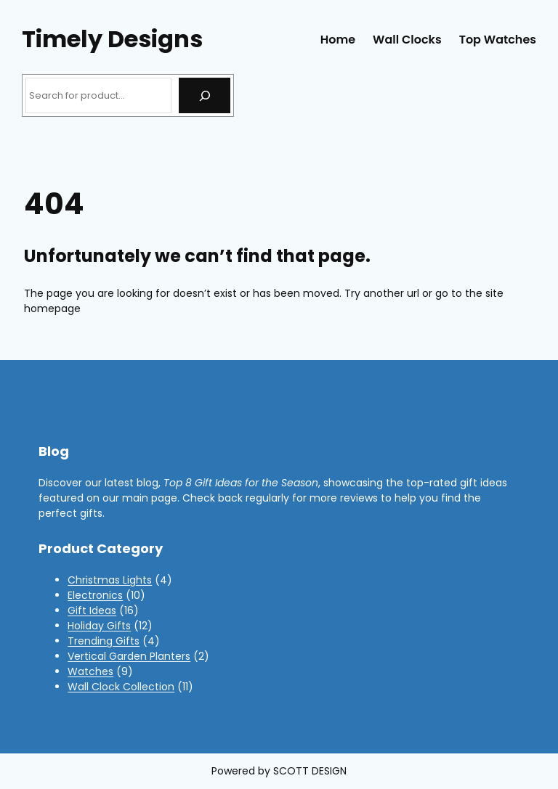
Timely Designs (112, 39)
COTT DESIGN (313, 771)
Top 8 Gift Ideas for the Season (240, 482)
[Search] (204, 95)
